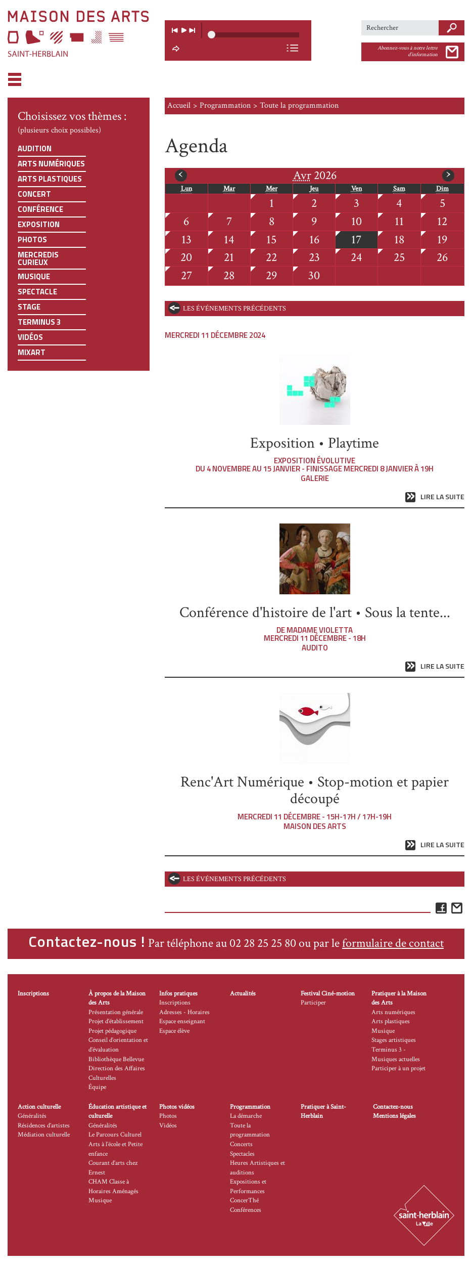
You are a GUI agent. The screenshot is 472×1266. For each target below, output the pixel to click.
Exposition (39, 224)
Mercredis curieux (38, 258)
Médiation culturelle (44, 1134)
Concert (34, 194)
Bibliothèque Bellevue (116, 1059)
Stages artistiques (393, 1040)
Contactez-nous (393, 1107)
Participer (313, 1002)
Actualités (243, 993)
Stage (29, 307)
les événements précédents (234, 308)
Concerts (241, 1144)
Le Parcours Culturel (114, 1134)
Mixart (31, 352)
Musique (34, 276)
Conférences (245, 1210)
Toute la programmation (250, 1130)
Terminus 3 (39, 322)
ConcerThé (244, 1200)
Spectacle (37, 291)
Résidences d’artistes (44, 1125)
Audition (35, 148)
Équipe (97, 1087)
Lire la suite (442, 497)
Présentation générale (115, 1012)
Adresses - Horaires (184, 1012)
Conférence (40, 209)
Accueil (179, 105)
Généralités (32, 1116)
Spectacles (242, 1154)
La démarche (246, 1116)
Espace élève (174, 1031)
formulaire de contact (393, 943)
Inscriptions (33, 993)
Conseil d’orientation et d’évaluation (118, 1045)
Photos (32, 239)
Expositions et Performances (248, 1186)
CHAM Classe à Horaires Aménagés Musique (113, 1191)
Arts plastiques (50, 179)
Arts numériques (51, 163)
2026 (315, 175)
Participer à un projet (398, 1068)
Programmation (225, 105)
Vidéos (30, 337)
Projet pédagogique (112, 1031)
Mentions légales (394, 1116)
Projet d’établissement (116, 1021)
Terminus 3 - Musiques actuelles (395, 1054)
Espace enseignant (182, 1021)
